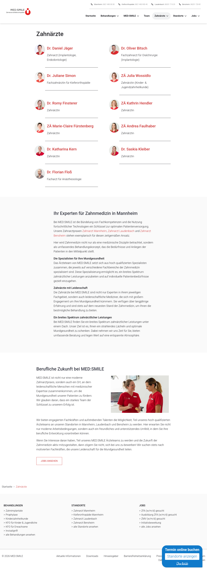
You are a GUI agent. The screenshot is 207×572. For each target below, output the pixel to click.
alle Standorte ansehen (85, 526)
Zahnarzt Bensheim (83, 522)
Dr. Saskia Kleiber (135, 149)
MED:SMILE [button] (130, 15)
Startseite (90, 15)
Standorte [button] (178, 15)
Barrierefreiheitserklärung (137, 556)
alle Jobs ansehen (151, 526)
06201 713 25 (170, 4)
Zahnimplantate (14, 510)
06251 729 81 (196, 4)
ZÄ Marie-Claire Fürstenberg (70, 126)
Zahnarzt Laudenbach (121, 231)
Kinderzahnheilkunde (17, 518)
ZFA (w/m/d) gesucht (152, 510)
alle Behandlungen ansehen (20, 534)
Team (147, 15)
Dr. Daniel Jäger (60, 48)
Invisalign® (12, 530)
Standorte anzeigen (182, 556)
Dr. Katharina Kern (62, 149)
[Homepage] (18, 11)
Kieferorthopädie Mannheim (88, 514)
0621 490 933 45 (141, 4)
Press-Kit (161, 556)
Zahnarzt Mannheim (94, 231)
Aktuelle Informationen (68, 556)
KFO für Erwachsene (17, 526)
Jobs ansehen (49, 461)
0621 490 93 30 (109, 4)
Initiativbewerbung (151, 522)
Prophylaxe (11, 514)
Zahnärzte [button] (160, 15)
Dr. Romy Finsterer (62, 103)
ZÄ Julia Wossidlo (136, 76)
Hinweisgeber (111, 556)
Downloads (92, 556)
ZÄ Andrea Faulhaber (138, 126)
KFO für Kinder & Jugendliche (21, 522)
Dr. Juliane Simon (61, 76)
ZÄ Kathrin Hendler (136, 103)
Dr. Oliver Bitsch (134, 48)
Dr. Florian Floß (59, 172)
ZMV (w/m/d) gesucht (153, 518)
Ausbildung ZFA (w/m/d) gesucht (159, 514)
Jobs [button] (193, 15)
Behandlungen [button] (108, 15)
